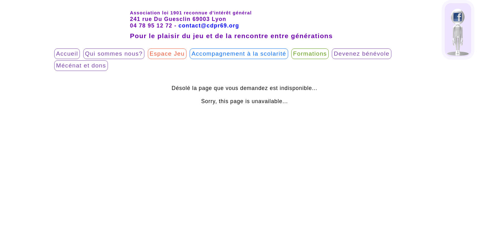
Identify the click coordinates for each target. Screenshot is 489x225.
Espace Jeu (167, 53)
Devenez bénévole (362, 53)
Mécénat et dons (81, 65)
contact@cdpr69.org (208, 25)
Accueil (67, 53)
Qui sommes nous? (114, 53)
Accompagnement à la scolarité (238, 53)
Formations (310, 53)
